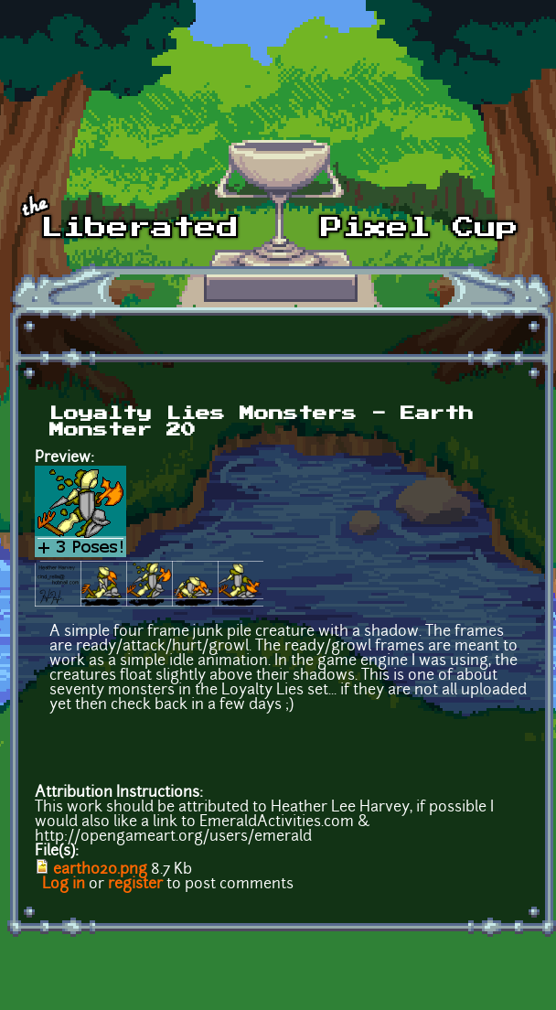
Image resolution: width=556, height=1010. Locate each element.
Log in (63, 884)
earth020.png (100, 870)
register (135, 884)
